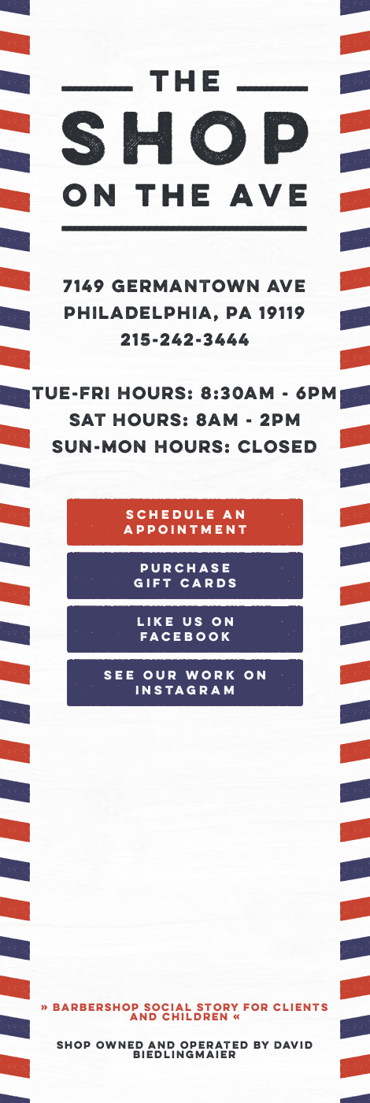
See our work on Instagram (186, 684)
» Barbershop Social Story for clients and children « (185, 1013)
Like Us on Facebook (187, 630)
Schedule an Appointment (187, 523)
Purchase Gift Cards (186, 576)
